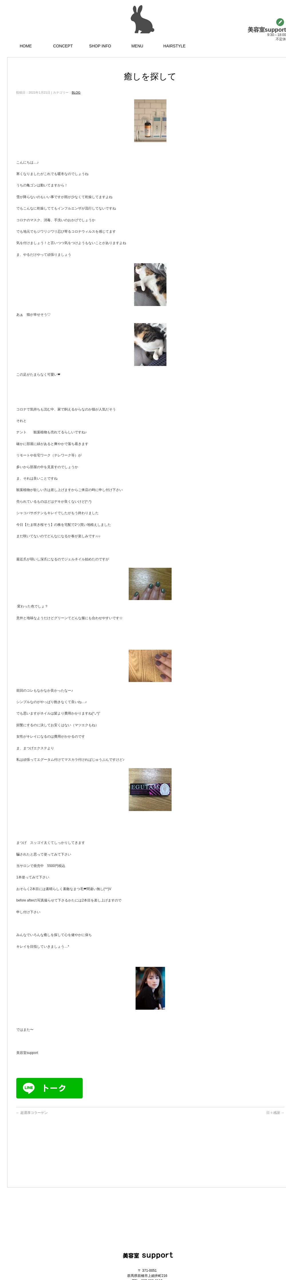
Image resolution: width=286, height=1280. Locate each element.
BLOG (76, 92)
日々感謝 (275, 1113)
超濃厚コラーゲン (32, 1113)
